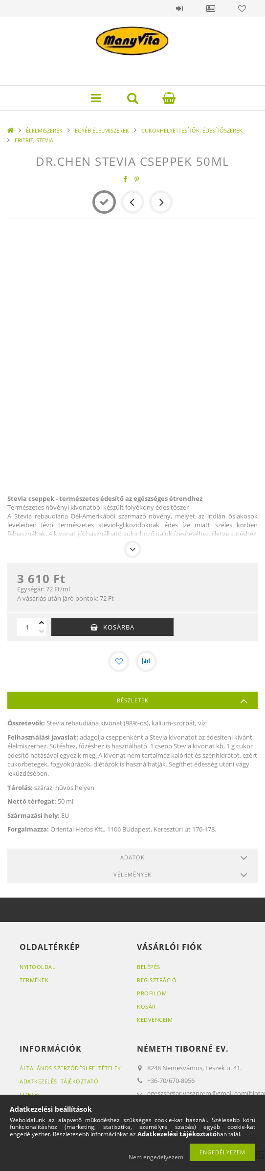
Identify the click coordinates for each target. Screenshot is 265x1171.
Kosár (146, 1006)
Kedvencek (242, 8)
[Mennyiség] (27, 627)
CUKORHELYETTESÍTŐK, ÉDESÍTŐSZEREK (192, 130)
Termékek (34, 980)
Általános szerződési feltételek (70, 1068)
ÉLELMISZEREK (44, 130)
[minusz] (41, 631)
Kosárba (118, 627)
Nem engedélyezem (156, 1157)
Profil (210, 8)
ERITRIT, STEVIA (34, 140)
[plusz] (41, 622)
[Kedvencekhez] (119, 661)
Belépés (179, 8)
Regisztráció (157, 980)
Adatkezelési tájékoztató (59, 1081)
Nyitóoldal (37, 966)
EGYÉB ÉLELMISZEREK (102, 130)
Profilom (152, 993)
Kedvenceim (155, 1019)
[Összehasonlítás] (146, 661)
